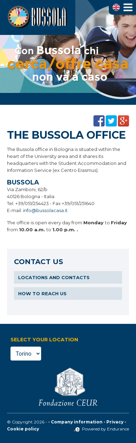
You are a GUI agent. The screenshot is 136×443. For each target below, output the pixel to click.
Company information (77, 421)
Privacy (114, 421)
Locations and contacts (54, 277)
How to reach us (42, 293)
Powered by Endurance (101, 428)
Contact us (38, 261)
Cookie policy (23, 428)
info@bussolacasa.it (45, 210)
